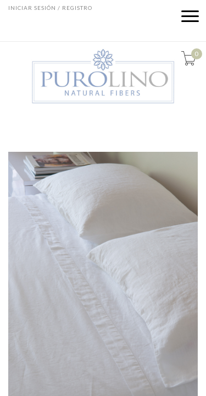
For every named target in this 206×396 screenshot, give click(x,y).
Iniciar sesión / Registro (50, 7)
